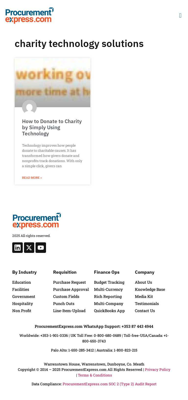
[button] (180, 15)
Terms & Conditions (95, 375)
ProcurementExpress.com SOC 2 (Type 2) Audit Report (109, 383)
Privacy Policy (157, 369)
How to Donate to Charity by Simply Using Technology (52, 127)
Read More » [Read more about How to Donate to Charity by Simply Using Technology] (32, 177)
